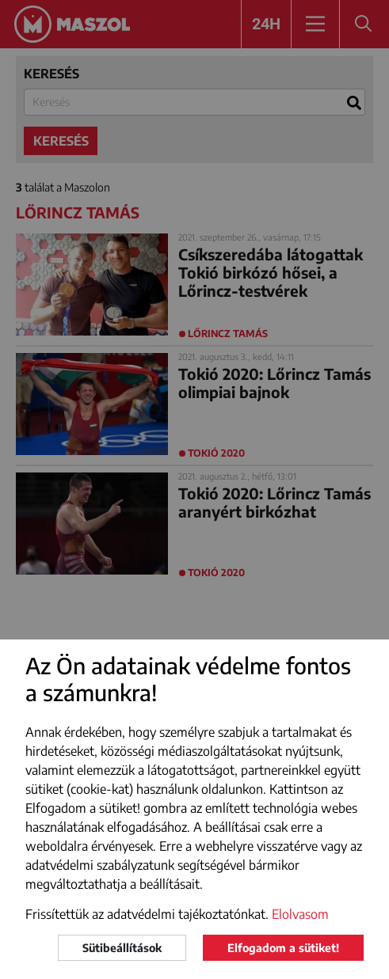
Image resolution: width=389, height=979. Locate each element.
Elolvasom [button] (300, 914)
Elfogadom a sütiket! (283, 947)
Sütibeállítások (122, 947)
